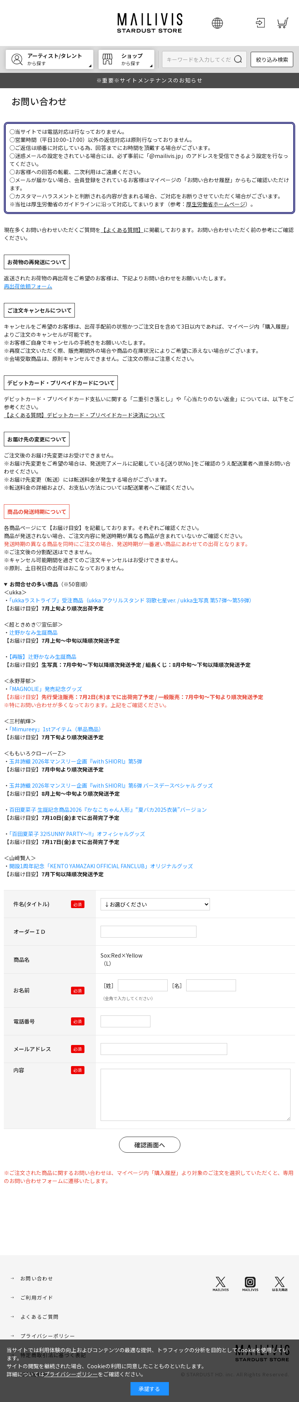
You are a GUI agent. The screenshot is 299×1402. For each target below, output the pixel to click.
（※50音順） (50, 584)
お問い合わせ (36, 1278)
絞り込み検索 (272, 59)
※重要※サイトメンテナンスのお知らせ (149, 80)
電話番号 (24, 1021)
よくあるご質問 (39, 1316)
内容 (18, 1070)
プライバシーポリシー (47, 1335)
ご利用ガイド (36, 1297)
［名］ (177, 985)
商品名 (21, 959)
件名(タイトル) (31, 904)
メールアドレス (32, 1049)
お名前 (21, 990)
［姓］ (109, 985)
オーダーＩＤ (29, 931)
